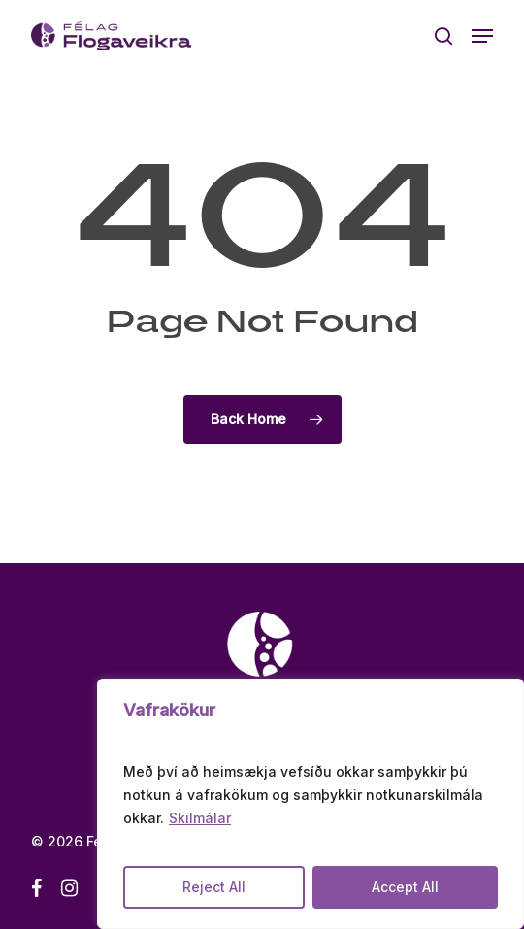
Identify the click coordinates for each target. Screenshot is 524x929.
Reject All (214, 887)
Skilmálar (200, 818)
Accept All (405, 887)
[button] (482, 36)
